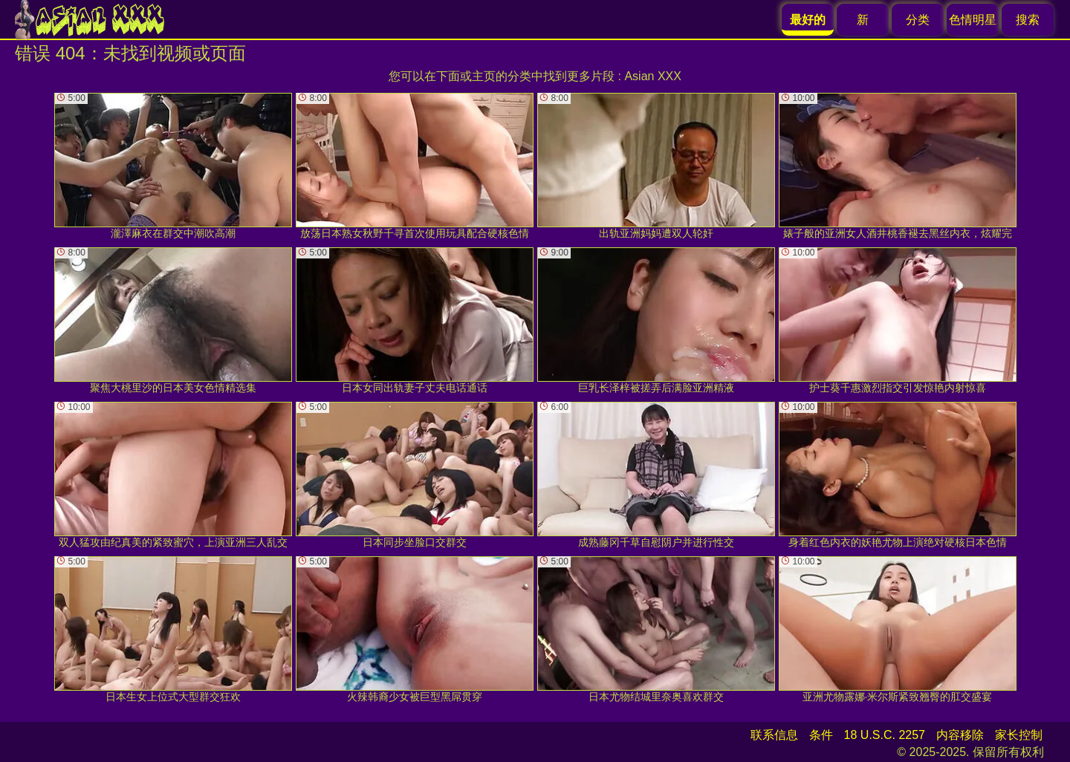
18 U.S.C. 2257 (884, 735)
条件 (821, 735)
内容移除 (960, 735)
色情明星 (972, 19)
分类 (918, 19)
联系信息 (774, 735)
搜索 (1028, 19)
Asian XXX (652, 76)
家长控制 (1019, 735)
